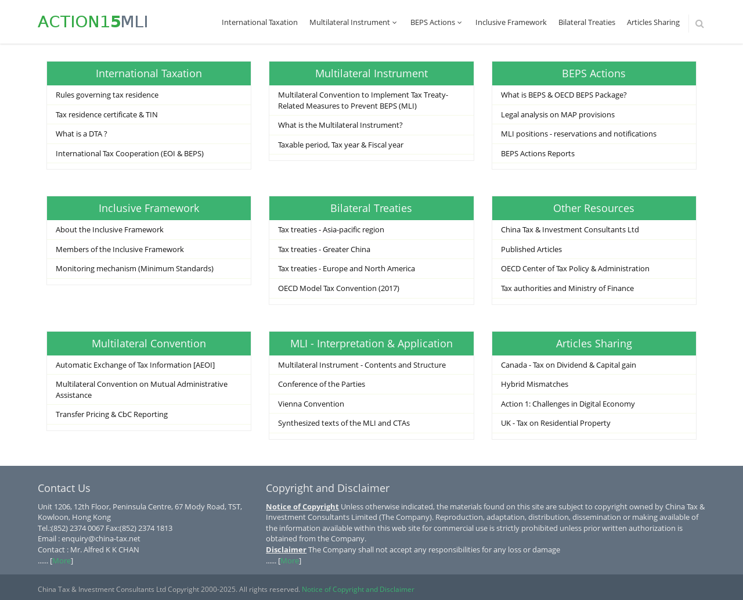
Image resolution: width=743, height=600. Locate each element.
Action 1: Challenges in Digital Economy (568, 403)
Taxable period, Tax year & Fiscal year (340, 144)
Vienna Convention (311, 403)
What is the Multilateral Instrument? (340, 125)
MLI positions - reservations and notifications (579, 133)
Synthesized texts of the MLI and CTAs (344, 423)
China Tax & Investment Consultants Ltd (570, 229)
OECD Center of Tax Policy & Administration (575, 268)
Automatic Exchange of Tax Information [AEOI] (135, 365)
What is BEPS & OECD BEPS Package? (564, 94)
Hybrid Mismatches (534, 384)
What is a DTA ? (81, 133)
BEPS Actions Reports (538, 153)
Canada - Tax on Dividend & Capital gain (568, 365)
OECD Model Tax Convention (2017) (338, 288)
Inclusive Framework (511, 22)
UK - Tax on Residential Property (556, 423)
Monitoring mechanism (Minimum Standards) (135, 268)
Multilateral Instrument (354, 22)
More (61, 560)
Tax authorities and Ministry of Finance (567, 288)
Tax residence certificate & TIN (107, 114)
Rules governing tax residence (107, 94)
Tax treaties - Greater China (324, 249)
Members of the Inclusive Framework (120, 249)
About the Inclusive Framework (110, 229)
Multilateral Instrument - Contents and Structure (362, 365)
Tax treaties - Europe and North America (346, 268)
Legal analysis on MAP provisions (558, 114)
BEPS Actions (437, 22)
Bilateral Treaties (586, 22)
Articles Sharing (653, 22)
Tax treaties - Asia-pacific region (331, 229)
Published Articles (531, 249)
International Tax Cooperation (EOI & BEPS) (130, 153)
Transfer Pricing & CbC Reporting (112, 414)
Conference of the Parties (321, 384)
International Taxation (260, 22)
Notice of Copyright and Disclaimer (358, 589)
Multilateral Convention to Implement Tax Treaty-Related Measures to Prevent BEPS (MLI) (363, 100)
